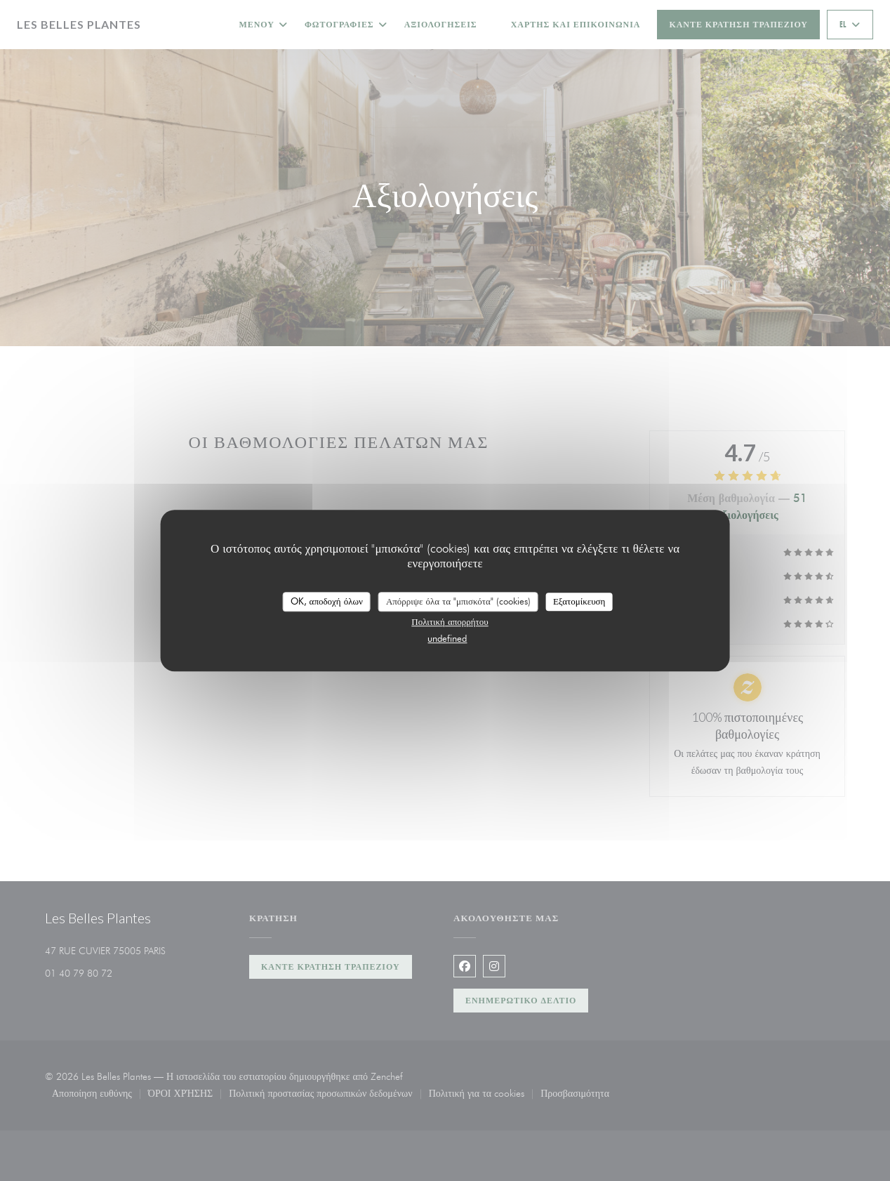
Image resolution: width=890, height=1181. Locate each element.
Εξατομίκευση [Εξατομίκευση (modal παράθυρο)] (579, 601)
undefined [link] (447, 638)
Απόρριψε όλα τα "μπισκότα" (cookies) (458, 601)
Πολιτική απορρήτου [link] (449, 621)
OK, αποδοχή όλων (327, 601)
